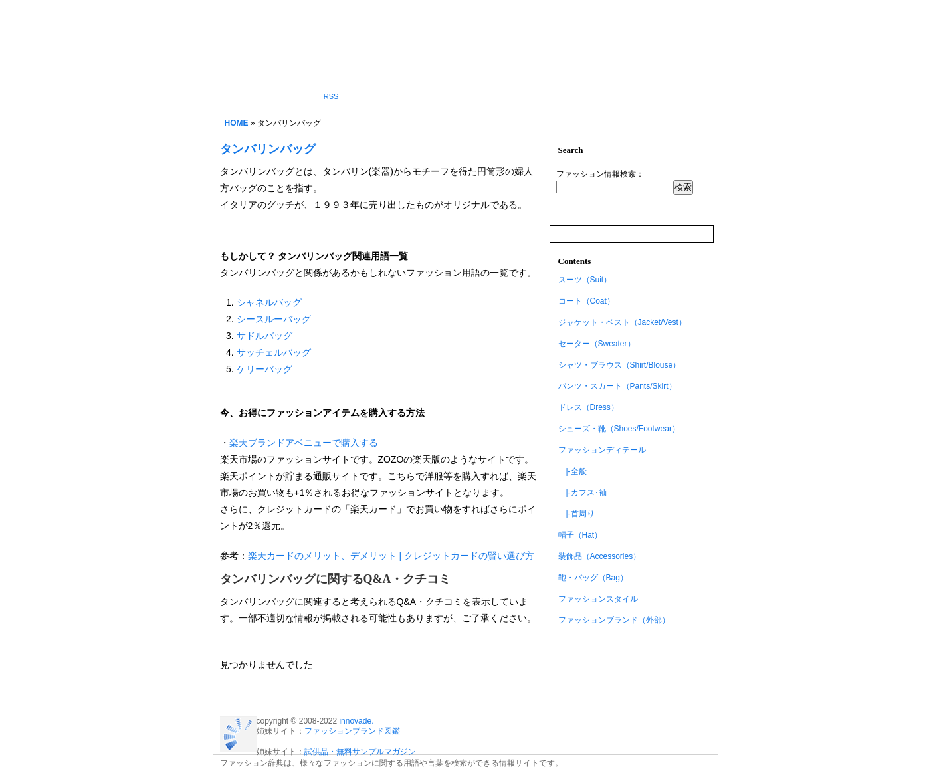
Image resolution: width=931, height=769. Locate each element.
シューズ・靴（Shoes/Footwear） (619, 428)
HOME (237, 123)
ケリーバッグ (264, 369)
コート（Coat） (586, 301)
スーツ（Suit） (585, 279)
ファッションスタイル (598, 599)
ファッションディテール (602, 450)
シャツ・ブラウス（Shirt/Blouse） (619, 365)
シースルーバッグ (274, 319)
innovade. (356, 721)
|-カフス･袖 (582, 492)
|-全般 (572, 471)
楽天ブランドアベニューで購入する (303, 442)
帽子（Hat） (580, 535)
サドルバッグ (264, 335)
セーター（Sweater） (596, 343)
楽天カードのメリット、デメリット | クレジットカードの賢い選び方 (391, 555)
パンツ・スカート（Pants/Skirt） (617, 386)
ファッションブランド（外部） (614, 620)
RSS (331, 96)
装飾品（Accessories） (599, 556)
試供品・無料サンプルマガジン (360, 751)
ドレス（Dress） (588, 407)
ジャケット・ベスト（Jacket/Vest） (622, 322)
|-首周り (576, 513)
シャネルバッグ (269, 302)
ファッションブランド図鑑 (352, 731)
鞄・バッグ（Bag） (593, 577)
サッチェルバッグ (274, 352)
